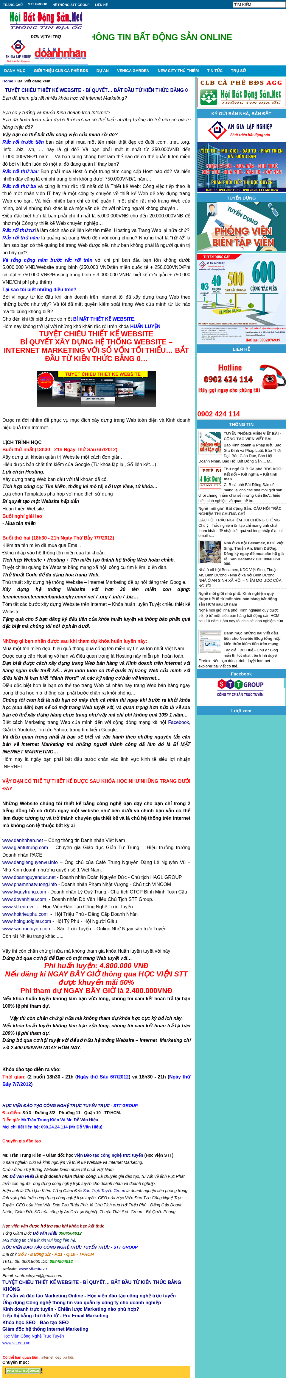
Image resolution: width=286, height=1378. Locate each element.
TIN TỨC (215, 70)
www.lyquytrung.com (24, 891)
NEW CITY (178, 70)
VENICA (133, 70)
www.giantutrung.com (25, 847)
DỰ (103, 70)
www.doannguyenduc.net (29, 877)
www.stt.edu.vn (18, 906)
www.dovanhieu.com (24, 899)
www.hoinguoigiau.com (26, 921)
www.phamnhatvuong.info (29, 884)
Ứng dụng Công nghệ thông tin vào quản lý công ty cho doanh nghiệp (81, 1302)
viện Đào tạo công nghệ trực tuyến (108, 1155)
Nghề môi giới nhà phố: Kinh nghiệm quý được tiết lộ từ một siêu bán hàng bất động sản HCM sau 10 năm (237, 598)
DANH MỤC (14, 70)
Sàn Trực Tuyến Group (104, 1190)
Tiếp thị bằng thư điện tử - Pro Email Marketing (55, 1315)
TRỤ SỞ (238, 70)
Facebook (178, 722)
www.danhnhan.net (22, 840)
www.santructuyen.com (27, 928)
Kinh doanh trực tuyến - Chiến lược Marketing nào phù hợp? (70, 1309)
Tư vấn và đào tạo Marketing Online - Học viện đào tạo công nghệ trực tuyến (89, 1295)
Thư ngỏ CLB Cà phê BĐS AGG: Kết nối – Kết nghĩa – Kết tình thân (253, 474)
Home (7, 81)
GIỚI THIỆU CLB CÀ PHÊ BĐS (61, 70)
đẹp (58, 1357)
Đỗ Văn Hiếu (86, 1119)
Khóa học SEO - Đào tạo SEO (35, 1322)
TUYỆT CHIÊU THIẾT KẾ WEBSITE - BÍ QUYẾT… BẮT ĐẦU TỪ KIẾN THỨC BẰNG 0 (96, 90)
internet (47, 1357)
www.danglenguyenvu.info (30, 862)
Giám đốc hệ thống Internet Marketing (45, 1329)
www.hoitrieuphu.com (25, 914)
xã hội (68, 1357)
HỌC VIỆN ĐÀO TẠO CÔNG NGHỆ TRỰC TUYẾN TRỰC (56, 1105)
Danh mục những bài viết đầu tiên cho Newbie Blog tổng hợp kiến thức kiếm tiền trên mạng (252, 638)
